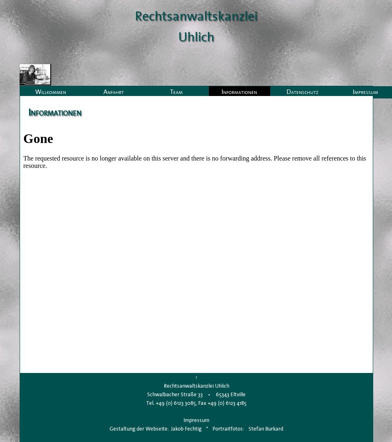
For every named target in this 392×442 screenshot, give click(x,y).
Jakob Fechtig (186, 428)
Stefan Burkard (266, 428)
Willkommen (50, 91)
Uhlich (196, 36)
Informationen (239, 91)
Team (176, 91)
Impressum (196, 420)
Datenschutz (302, 91)
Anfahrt (113, 91)
